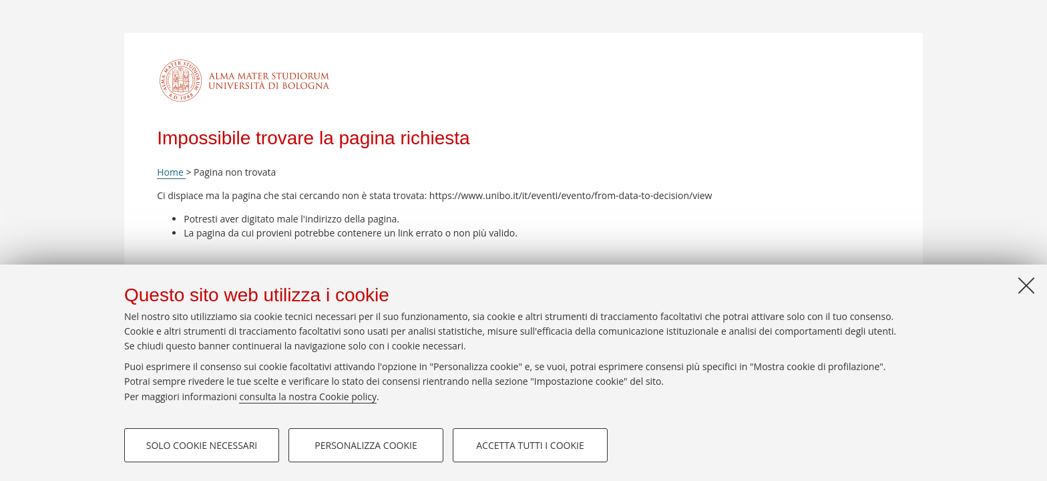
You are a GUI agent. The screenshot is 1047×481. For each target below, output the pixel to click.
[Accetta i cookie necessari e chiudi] (1026, 285)
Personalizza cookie (366, 445)
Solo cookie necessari (202, 445)
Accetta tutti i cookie (530, 445)
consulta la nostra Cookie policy (308, 396)
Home (171, 172)
